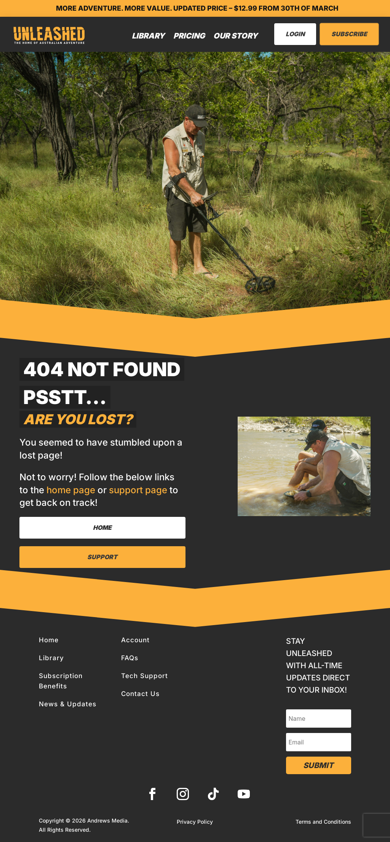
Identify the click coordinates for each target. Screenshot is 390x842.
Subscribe (349, 34)
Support (102, 557)
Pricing (189, 35)
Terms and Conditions (323, 822)
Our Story (235, 35)
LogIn (295, 34)
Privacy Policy (195, 822)
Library (148, 35)
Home (102, 527)
